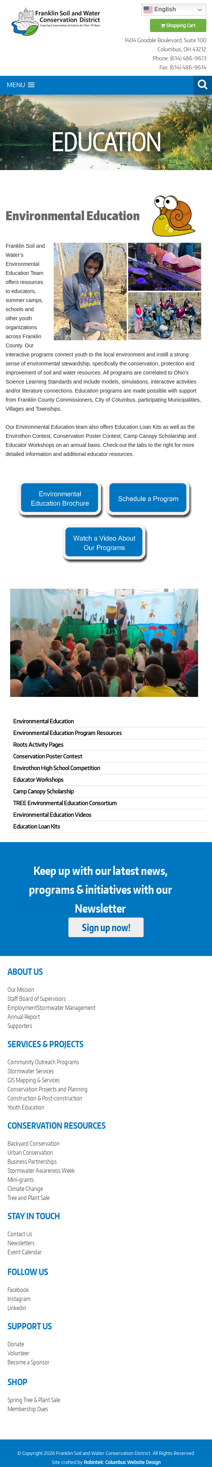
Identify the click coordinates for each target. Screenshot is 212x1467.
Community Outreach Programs (43, 1062)
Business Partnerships (32, 1161)
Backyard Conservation (34, 1143)
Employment (22, 1007)
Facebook (18, 1290)
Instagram (19, 1299)
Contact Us (20, 1234)
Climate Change (25, 1188)
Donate (16, 1344)
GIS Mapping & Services (34, 1080)
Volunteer (18, 1353)
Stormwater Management (66, 1007)
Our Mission (21, 989)
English (160, 9)
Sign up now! (106, 927)
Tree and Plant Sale (29, 1198)
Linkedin (17, 1308)
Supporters (20, 1026)
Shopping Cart (178, 25)
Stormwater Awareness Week (41, 1170)
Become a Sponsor (29, 1362)
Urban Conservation (30, 1152)
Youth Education (26, 1107)
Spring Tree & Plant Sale (34, 1400)
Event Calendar (25, 1252)
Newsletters (21, 1243)
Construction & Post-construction (45, 1098)
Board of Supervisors (42, 998)
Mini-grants (21, 1179)
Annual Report (24, 1016)
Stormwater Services (31, 1071)
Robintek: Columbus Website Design (122, 1462)
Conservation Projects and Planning (48, 1089)
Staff (13, 998)
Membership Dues (28, 1409)
